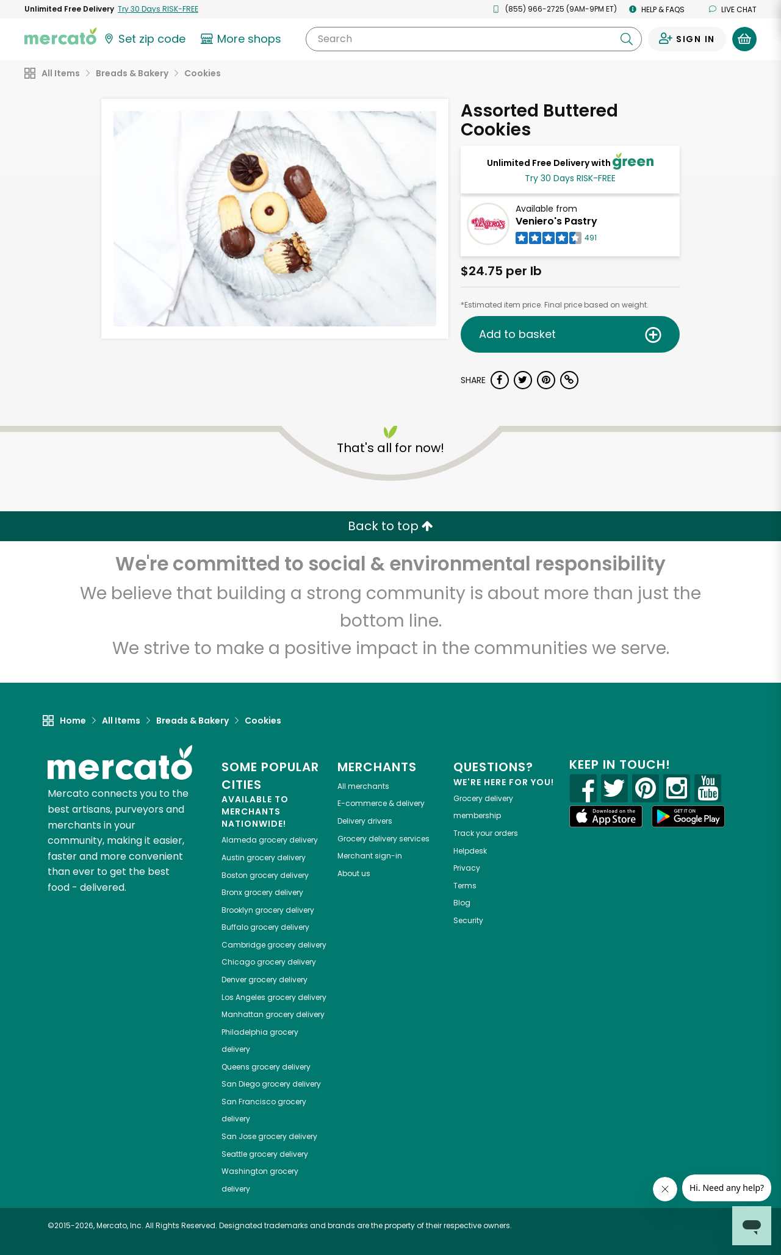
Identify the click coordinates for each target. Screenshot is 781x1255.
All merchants (363, 786)
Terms (465, 885)
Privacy (466, 868)
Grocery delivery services (383, 838)
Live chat (733, 9)
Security (468, 920)
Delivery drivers (364, 821)
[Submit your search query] (626, 39)
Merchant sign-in (369, 855)
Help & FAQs (657, 9)
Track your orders (485, 833)
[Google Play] (688, 816)
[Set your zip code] (144, 39)
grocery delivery (269, 840)
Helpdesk (470, 851)
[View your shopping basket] (744, 39)
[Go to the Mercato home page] (60, 35)
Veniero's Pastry (556, 221)
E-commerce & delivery (381, 803)
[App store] (605, 816)
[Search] (474, 39)
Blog (461, 902)
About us (353, 873)
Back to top (390, 525)
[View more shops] (242, 39)
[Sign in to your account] (687, 39)
